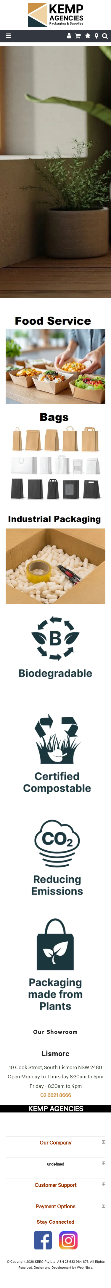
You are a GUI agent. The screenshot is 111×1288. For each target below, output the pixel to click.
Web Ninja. (85, 1267)
